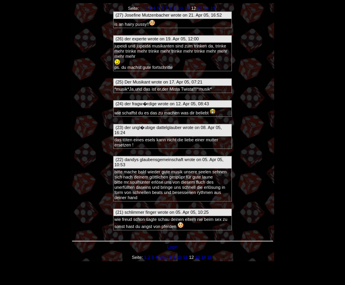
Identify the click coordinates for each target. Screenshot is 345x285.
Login (172, 247)
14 (206, 8)
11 (186, 8)
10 (180, 8)
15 (212, 8)
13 (199, 8)
